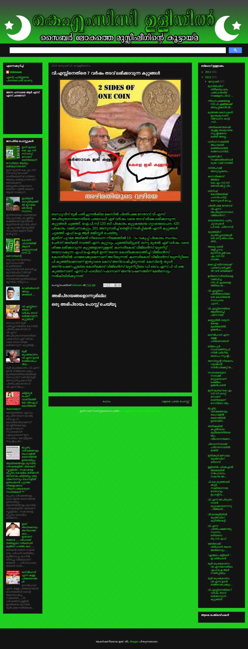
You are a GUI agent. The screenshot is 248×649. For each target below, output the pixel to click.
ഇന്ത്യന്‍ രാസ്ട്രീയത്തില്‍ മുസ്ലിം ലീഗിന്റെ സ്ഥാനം (30, 205)
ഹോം (106, 401)
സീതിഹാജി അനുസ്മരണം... (219, 169)
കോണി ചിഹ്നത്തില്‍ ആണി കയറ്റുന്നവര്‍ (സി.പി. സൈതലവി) (21, 248)
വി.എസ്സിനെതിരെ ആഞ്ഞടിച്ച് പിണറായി (219, 311)
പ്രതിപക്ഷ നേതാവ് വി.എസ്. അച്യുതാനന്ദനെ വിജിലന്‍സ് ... (220, 210)
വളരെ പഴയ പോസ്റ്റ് (175, 401)
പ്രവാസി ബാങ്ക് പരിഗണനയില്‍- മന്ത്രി (219, 447)
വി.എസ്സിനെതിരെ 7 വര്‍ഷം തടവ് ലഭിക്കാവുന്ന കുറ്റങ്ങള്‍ (29, 313)
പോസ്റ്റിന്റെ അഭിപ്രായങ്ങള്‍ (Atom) (140, 411)
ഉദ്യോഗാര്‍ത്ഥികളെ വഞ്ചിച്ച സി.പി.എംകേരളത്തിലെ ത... (220, 280)
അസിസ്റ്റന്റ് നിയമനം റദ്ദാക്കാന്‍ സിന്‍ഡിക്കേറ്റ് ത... (220, 364)
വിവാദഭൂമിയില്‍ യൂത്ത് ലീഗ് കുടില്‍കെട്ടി (217, 517)
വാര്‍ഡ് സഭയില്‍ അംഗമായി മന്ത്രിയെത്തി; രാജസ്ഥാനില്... (219, 146)
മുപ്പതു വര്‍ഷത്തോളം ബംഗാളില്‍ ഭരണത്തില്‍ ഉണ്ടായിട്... (218, 414)
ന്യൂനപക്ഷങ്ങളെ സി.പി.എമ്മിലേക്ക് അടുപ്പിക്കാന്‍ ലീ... (220, 104)
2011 (208, 71)
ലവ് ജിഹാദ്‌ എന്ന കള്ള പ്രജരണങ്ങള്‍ (29, 576)
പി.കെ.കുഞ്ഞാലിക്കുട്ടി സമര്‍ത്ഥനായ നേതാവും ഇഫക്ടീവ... (218, 488)
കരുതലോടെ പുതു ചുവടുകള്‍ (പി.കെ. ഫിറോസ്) (220, 223)
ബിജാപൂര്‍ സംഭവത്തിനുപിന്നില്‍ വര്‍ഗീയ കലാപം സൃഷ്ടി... (219, 351)
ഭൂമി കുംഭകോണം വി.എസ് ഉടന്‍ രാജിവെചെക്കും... (30, 357)
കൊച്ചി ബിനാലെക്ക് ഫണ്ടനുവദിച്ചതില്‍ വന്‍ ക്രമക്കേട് (220, 267)
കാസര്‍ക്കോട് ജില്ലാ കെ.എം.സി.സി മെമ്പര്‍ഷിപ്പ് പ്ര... (220, 181)
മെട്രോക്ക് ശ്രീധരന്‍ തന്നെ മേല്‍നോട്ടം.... (219, 547)
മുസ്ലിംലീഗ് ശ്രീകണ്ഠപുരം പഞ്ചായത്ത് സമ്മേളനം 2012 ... (220, 91)
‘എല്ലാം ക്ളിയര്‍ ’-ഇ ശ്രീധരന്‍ (219, 557)
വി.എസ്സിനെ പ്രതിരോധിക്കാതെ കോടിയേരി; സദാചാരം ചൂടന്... (219, 297)
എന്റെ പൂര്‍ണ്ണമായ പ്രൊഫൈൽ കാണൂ (19, 79)
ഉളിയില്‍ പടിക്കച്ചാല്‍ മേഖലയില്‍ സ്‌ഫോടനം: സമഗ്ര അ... (220, 472)
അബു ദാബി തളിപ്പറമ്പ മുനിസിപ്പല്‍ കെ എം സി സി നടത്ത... (219, 253)
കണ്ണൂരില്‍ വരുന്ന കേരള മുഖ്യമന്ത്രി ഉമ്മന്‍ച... (218, 325)
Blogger (134, 641)
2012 (208, 77)
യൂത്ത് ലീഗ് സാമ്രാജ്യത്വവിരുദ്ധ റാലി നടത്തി (220, 159)
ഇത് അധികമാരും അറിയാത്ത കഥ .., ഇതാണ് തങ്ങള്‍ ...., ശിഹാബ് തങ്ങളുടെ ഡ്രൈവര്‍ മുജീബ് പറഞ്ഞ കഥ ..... (22, 535)
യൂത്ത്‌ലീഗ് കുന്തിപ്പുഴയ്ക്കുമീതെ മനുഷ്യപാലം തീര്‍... (220, 236)
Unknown (77, 285)
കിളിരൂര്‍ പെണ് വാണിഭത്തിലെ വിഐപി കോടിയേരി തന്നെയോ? (21, 401)
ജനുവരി (213, 81)
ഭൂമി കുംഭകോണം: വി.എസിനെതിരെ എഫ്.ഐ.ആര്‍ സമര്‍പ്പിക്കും (220, 568)
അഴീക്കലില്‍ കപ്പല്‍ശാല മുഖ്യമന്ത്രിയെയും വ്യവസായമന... (220, 432)
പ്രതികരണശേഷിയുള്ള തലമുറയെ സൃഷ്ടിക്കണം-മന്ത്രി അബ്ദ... (220, 132)
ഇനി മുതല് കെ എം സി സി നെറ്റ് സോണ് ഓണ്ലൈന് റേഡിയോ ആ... (220, 397)
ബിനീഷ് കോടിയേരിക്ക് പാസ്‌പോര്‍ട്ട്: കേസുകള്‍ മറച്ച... (220, 196)
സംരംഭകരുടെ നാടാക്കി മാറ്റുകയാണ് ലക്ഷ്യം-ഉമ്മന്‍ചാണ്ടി (217, 379)
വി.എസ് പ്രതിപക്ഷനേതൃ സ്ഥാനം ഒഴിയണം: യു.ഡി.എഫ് (220, 532)
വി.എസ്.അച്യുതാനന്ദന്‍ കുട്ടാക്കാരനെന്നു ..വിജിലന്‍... (220, 504)
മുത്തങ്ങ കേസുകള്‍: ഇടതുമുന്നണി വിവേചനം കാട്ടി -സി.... (220, 117)
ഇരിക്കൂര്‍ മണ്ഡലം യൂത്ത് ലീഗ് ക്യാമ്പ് (219, 458)
